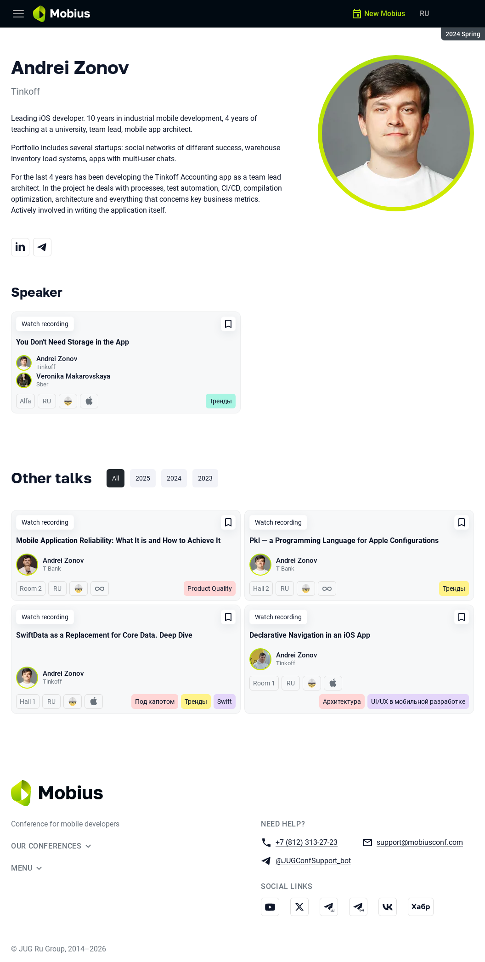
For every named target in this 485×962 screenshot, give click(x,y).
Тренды (220, 401)
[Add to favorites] (228, 324)
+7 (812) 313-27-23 (307, 842)
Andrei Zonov (56, 358)
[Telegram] (42, 247)
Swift (224, 701)
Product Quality (209, 588)
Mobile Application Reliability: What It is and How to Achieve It (118, 540)
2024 (174, 478)
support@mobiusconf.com (420, 842)
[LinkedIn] (20, 247)
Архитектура (342, 701)
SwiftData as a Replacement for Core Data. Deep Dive (104, 635)
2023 (205, 478)
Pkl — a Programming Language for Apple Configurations (344, 540)
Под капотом (155, 701)
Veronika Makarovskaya (73, 376)
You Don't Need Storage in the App (72, 342)
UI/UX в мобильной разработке (418, 701)
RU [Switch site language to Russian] (424, 13)
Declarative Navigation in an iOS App (309, 635)
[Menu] (18, 14)
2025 (142, 478)
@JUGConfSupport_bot (313, 860)
